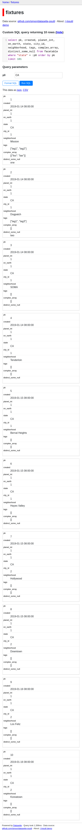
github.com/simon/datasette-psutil (36, 21)
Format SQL (11, 83)
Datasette (17, 825)
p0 (4, 75)
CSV (25, 90)
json (19, 90)
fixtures (15, 2)
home (6, 2)
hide (59, 32)
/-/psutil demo (46, 828)
